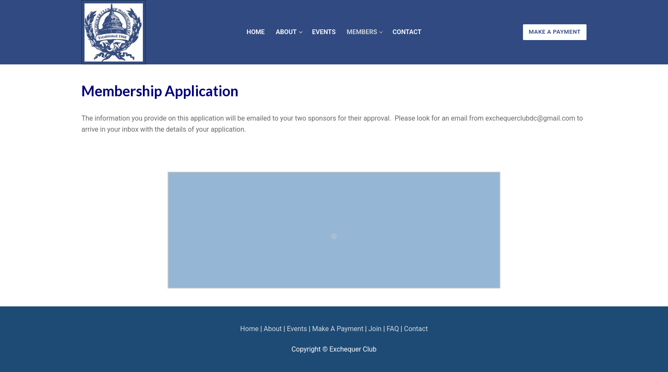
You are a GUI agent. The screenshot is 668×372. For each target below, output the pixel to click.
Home (249, 329)
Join (375, 329)
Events (297, 329)
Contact (416, 329)
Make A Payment (555, 31)
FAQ (392, 329)
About (273, 329)
